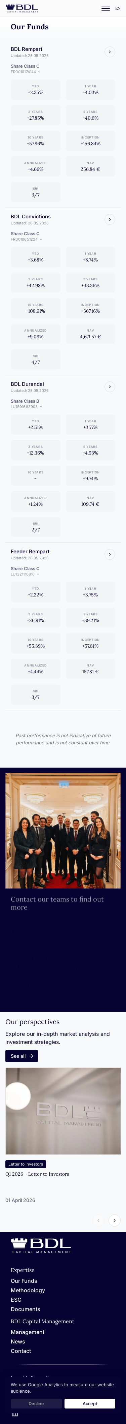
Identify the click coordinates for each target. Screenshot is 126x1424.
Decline (36, 1403)
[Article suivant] (115, 1220)
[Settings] (118, 8)
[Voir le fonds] (109, 52)
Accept (90, 1403)
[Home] (41, 1252)
